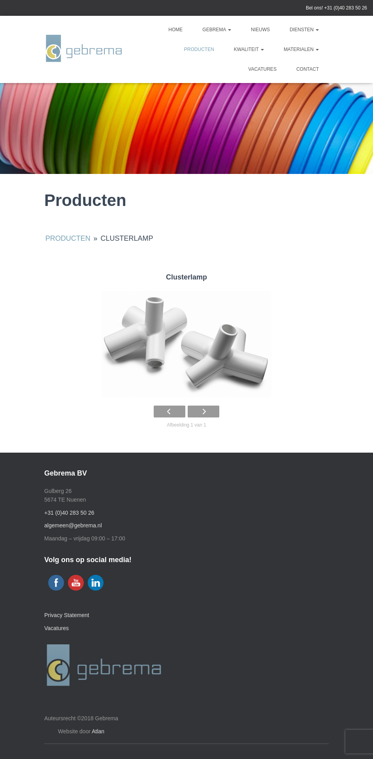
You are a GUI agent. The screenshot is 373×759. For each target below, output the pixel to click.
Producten (199, 49)
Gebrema (216, 29)
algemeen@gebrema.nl (73, 525)
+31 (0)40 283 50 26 (345, 8)
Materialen (301, 49)
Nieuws (260, 29)
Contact (307, 69)
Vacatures (262, 69)
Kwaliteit (249, 49)
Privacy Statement (66, 615)
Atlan (98, 731)
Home (175, 29)
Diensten (304, 29)
